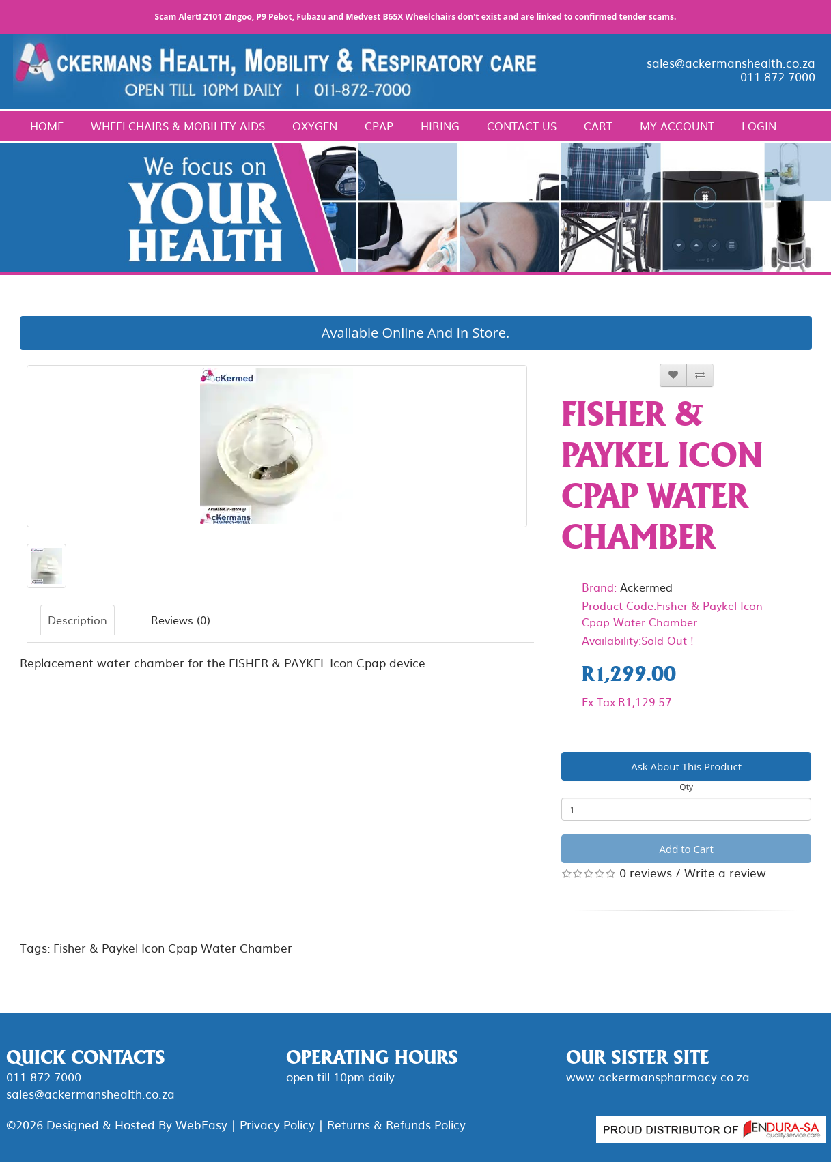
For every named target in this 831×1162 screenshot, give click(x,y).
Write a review (725, 872)
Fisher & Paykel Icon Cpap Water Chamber (172, 947)
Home (47, 125)
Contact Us (522, 125)
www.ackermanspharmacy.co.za (658, 1076)
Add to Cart (687, 849)
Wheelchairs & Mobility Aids (178, 125)
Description (77, 619)
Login (759, 125)
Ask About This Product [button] (686, 766)
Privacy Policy (277, 1124)
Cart (598, 125)
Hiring (440, 125)
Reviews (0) (180, 619)
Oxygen (314, 125)
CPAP (379, 125)
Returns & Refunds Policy (396, 1124)
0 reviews (645, 872)
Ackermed (646, 587)
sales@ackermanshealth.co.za (731, 62)
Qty (686, 787)
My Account (677, 125)
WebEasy (201, 1124)
